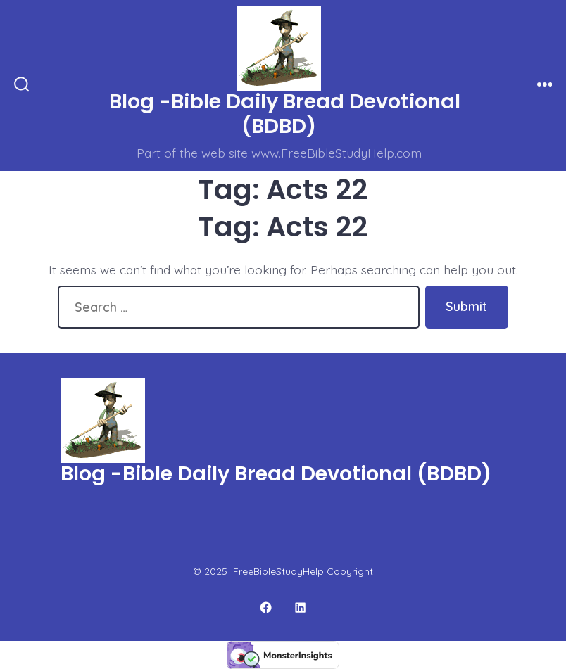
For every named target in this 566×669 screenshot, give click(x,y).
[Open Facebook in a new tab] (266, 608)
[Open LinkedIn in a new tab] (301, 608)
